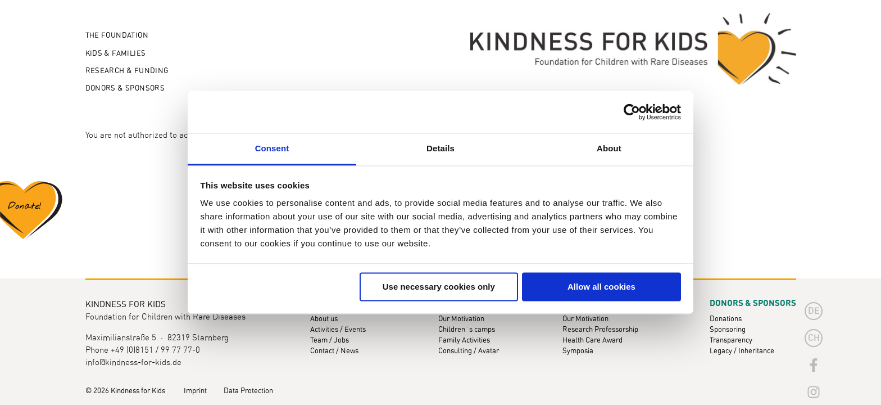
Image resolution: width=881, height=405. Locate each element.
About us (324, 319)
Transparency (731, 340)
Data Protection (248, 391)
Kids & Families (115, 53)
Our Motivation (461, 319)
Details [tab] (440, 148)
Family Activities (464, 340)
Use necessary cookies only (439, 286)
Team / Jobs (329, 340)
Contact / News (334, 351)
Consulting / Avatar (468, 351)
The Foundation (116, 35)
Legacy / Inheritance (742, 351)
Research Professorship (600, 330)
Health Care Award (592, 340)
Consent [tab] (272, 148)
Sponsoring (728, 330)
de (814, 311)
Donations (726, 319)
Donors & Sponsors (125, 88)
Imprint (195, 391)
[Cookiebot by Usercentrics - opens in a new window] (632, 112)
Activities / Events (338, 330)
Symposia (577, 351)
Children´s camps (466, 330)
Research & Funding (127, 71)
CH (814, 338)
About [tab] (609, 148)
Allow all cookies (601, 286)
